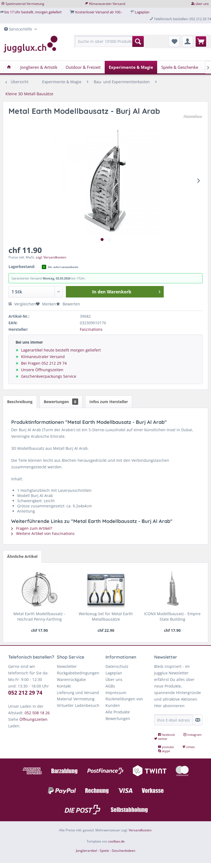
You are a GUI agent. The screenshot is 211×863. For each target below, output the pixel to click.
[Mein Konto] (187, 41)
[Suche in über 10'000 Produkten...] (109, 41)
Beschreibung (20, 401)
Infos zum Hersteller (108, 401)
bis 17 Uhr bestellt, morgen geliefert (33, 12)
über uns (202, 3)
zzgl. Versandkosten (51, 257)
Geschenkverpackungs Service (48, 376)
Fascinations (91, 329)
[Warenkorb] (200, 41)
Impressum (116, 692)
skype (164, 751)
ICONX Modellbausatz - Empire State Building (172, 616)
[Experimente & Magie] (131, 67)
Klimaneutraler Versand (107, 3)
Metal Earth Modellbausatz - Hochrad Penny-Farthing (39, 616)
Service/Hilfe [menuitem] (18, 29)
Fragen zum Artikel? (31, 528)
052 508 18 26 (37, 712)
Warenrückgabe (71, 679)
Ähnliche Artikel (22, 556)
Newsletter (67, 666)
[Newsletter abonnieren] (198, 720)
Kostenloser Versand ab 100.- (98, 12)
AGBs (110, 686)
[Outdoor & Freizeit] (83, 67)
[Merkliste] (174, 41)
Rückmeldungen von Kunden (124, 702)
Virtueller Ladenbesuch (78, 705)
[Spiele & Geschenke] (179, 67)
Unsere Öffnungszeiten (42, 369)
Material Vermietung (76, 698)
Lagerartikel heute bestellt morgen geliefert (61, 350)
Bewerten (68, 303)
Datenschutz (117, 666)
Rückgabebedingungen (78, 672)
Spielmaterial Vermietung (24, 3)
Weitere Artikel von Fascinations (43, 533)
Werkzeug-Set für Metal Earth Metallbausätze (106, 616)
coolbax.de (116, 841)
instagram (192, 735)
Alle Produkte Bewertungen (118, 715)
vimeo (188, 747)
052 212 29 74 (25, 692)
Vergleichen (22, 303)
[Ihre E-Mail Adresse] (173, 720)
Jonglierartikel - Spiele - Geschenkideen (105, 850)
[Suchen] (138, 41)
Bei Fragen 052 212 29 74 (44, 363)
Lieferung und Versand (78, 692)
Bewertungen (61, 401)
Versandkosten (140, 830)
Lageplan (142, 12)
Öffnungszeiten (33, 719)
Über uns (114, 679)
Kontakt (64, 686)
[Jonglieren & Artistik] (38, 67)
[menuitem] (109, 44)
